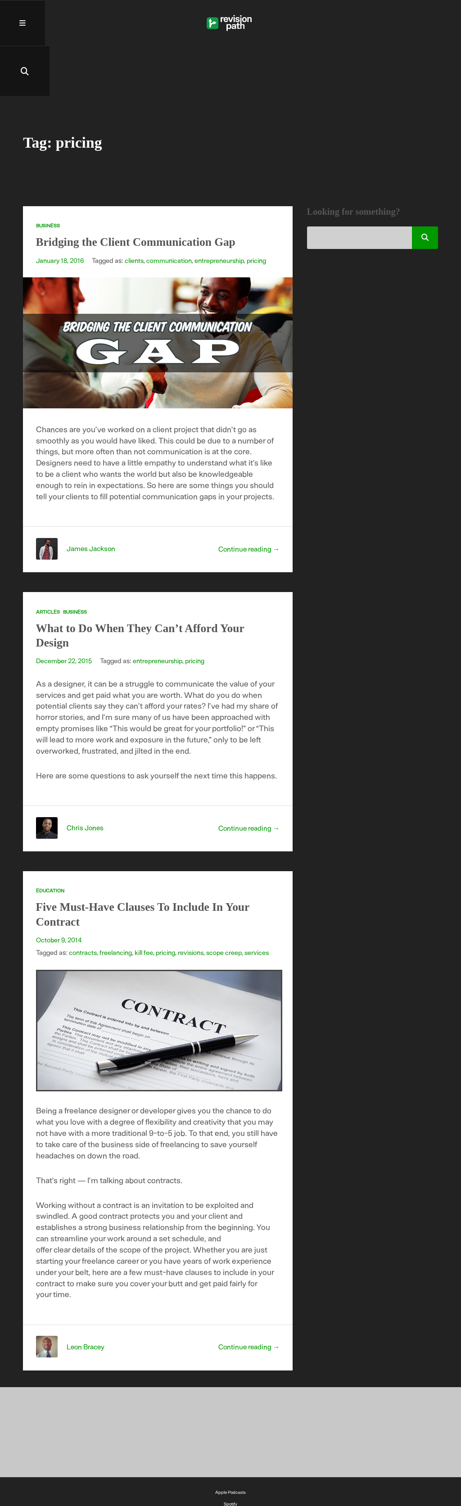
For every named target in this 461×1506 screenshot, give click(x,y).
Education (50, 844)
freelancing (115, 906)
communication (170, 214)
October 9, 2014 (59, 893)
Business (48, 179)
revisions (191, 906)
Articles (48, 565)
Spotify (230, 1457)
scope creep (225, 906)
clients (135, 214)
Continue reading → (248, 502)
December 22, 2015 (64, 614)
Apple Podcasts (230, 1445)
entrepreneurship (221, 214)
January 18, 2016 (60, 214)
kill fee (144, 906)
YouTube (231, 1469)
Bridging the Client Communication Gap (142, 195)
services (258, 906)
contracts (83, 906)
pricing (259, 214)
